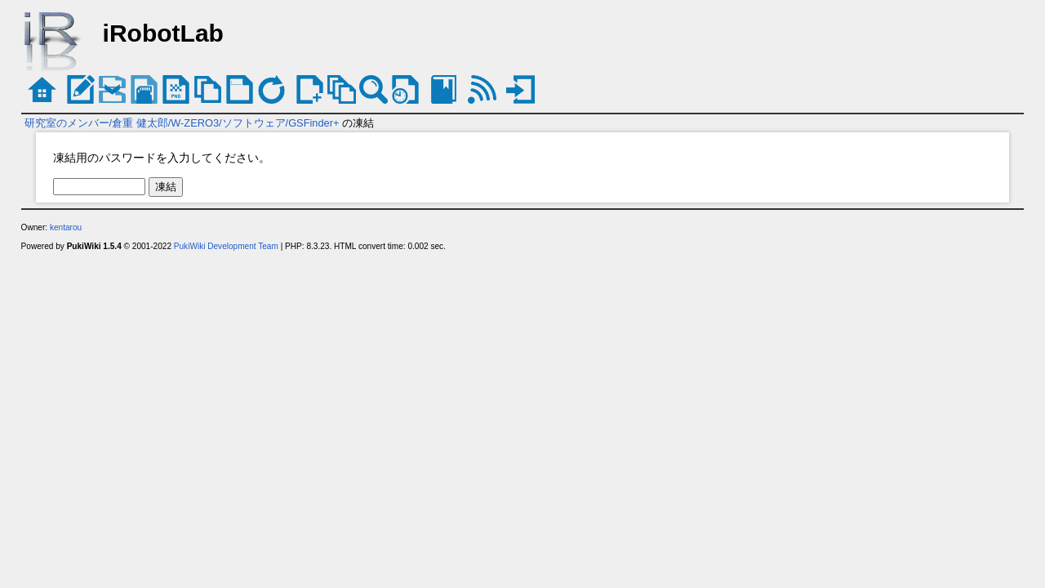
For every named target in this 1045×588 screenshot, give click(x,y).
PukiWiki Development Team (226, 246)
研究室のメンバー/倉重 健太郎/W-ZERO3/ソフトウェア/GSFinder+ (182, 123)
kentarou (66, 227)
